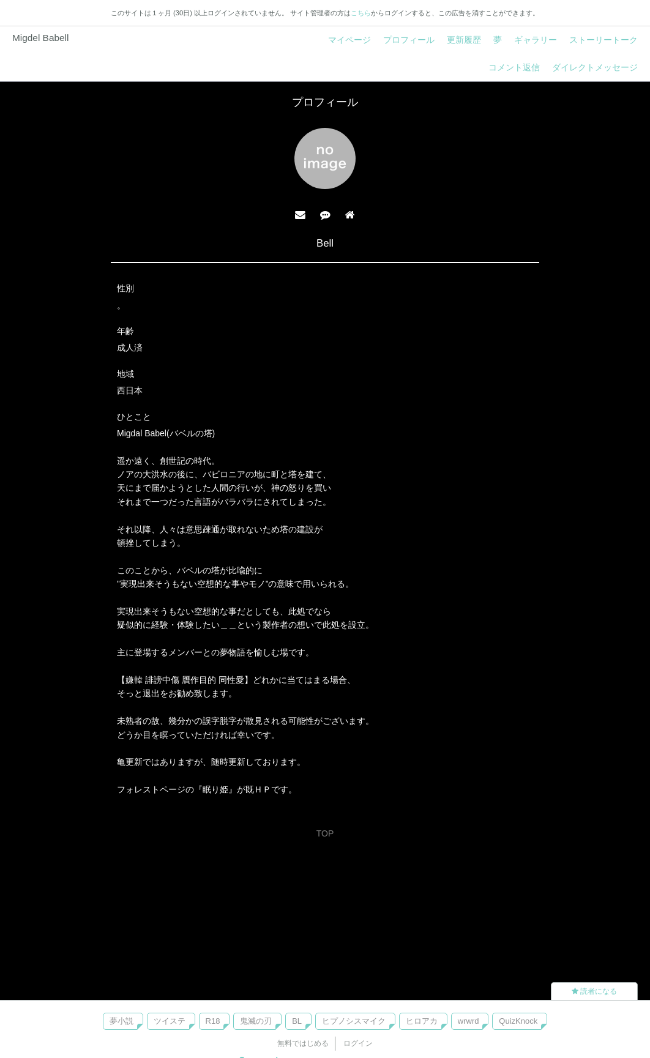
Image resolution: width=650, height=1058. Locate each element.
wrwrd (468, 1021)
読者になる (594, 991)
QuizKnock (518, 1021)
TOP (325, 833)
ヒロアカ (422, 1021)
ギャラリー (535, 40)
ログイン (358, 1043)
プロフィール (409, 40)
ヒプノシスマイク (354, 1021)
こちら (361, 13)
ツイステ (169, 1021)
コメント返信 (514, 67)
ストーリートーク (603, 40)
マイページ (349, 40)
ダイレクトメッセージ (595, 67)
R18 (213, 1021)
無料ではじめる (303, 1043)
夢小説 (121, 1021)
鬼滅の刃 (256, 1021)
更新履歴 (464, 40)
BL (297, 1021)
